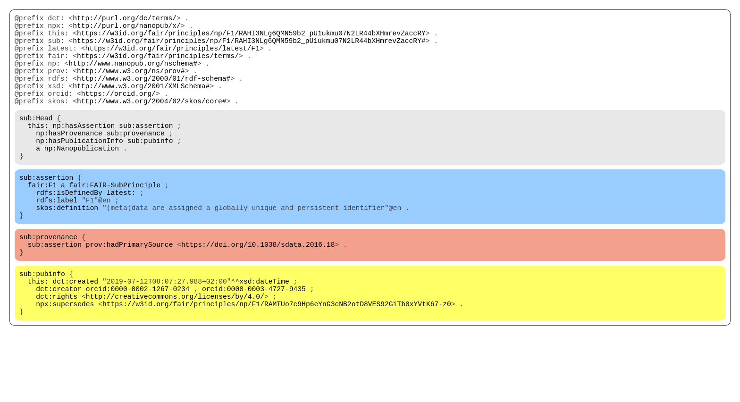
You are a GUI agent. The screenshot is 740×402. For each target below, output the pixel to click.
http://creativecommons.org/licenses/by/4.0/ (175, 354)
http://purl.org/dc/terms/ (125, 19)
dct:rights (56, 354)
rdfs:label (56, 241)
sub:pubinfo (150, 170)
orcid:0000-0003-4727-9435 (254, 345)
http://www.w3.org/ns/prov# (131, 85)
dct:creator (59, 345)
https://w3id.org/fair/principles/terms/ (158, 66)
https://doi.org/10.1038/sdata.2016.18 (258, 293)
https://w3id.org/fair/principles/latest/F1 (172, 57)
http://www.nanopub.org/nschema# (132, 76)
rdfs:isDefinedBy (69, 231)
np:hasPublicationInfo (79, 170)
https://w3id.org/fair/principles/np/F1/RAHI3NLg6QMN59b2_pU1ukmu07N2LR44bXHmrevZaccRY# (249, 47)
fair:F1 (42, 222)
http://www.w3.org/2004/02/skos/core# (152, 123)
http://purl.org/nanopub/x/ (127, 29)
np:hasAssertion (83, 151)
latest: (121, 231)
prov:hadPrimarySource (129, 293)
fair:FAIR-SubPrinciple (114, 222)
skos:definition (67, 250)
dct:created (75, 335)
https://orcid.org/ (118, 113)
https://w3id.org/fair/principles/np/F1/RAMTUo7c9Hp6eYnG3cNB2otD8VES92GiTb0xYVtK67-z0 (276, 363)
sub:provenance (136, 161)
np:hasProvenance (69, 161)
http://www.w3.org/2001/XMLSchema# (141, 104)
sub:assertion (146, 151)
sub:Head (35, 142)
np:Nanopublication (81, 179)
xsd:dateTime (264, 335)
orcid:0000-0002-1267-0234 (138, 345)
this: (38, 151)
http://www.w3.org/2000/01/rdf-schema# (153, 95)
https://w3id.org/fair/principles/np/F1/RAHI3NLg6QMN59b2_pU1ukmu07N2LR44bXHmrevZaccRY (251, 38)
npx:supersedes (65, 363)
